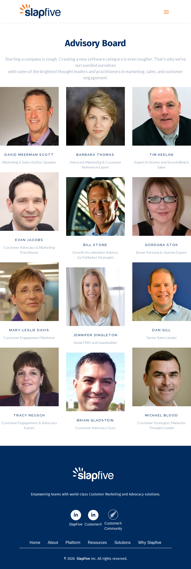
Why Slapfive (149, 542)
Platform (73, 542)
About (53, 542)
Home (35, 542)
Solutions (122, 542)
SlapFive (83, 559)
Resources (97, 542)
